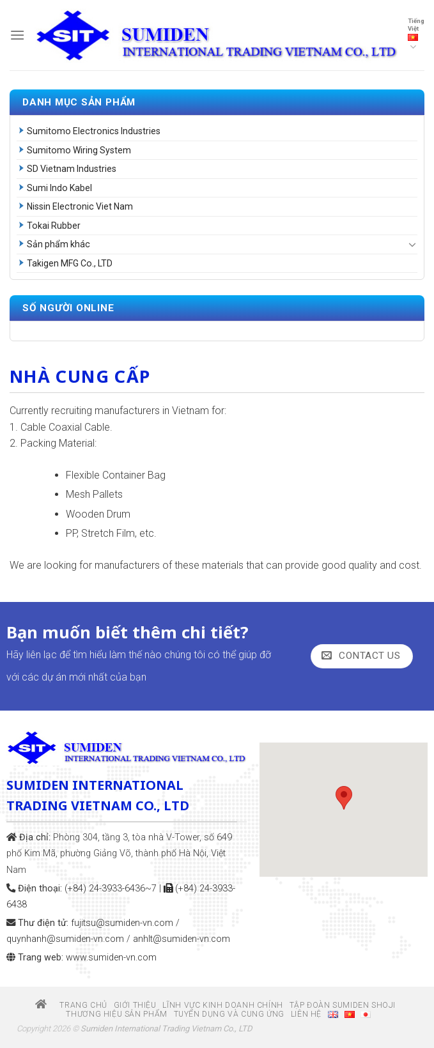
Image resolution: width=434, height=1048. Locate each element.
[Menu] (17, 34)
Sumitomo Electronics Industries (93, 131)
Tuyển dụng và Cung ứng (229, 1014)
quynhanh (65, 939)
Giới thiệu (135, 1005)
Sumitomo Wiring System (79, 150)
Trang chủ (71, 1005)
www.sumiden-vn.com (111, 957)
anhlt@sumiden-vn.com (181, 939)
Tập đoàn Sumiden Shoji (343, 1005)
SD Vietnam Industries (71, 169)
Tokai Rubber (54, 225)
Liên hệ (306, 1014)
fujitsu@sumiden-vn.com (122, 923)
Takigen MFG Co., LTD (69, 263)
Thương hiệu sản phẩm (116, 1014)
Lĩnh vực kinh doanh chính (222, 1005)
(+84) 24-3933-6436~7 (111, 888)
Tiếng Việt (416, 35)
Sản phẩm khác (58, 244)
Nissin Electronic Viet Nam (80, 206)
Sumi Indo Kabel (59, 188)
